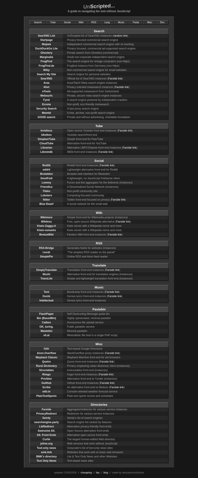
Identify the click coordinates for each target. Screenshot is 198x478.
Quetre (46, 361)
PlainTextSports (46, 395)
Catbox (46, 322)
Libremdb (46, 151)
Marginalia (46, 57)
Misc (149, 22)
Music (121, 22)
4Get (46, 87)
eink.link (46, 452)
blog (105, 472)
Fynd (46, 99)
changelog (86, 472)
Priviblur (46, 378)
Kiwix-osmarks (46, 230)
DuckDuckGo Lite (46, 48)
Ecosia (46, 104)
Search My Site (46, 74)
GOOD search (46, 117)
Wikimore (46, 217)
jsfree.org (46, 443)
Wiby (46, 70)
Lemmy (46, 182)
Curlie (46, 439)
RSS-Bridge (46, 248)
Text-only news (46, 447)
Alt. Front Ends (46, 435)
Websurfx (46, 95)
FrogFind (46, 61)
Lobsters (46, 195)
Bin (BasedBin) (46, 318)
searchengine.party (46, 422)
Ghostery (46, 52)
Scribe (46, 387)
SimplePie (46, 256)
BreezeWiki (46, 234)
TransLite (46, 278)
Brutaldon (46, 173)
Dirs (162, 22)
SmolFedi (46, 178)
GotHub (47, 383)
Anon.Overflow (46, 353)
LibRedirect (46, 426)
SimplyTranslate (46, 269)
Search (38, 22)
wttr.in (46, 391)
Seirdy (46, 417)
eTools (46, 91)
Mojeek (46, 44)
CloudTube (46, 143)
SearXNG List (46, 35)
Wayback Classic (46, 357)
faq (97, 472)
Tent (46, 291)
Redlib (46, 165)
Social (67, 22)
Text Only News (46, 460)
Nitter (46, 199)
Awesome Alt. (46, 430)
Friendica (46, 186)
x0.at (46, 335)
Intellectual (46, 300)
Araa (46, 82)
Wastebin (46, 330)
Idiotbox (46, 134)
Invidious (46, 130)
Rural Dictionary (46, 365)
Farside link (115, 78)
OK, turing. (46, 326)
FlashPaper (46, 313)
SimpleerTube (46, 139)
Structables (46, 370)
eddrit (46, 169)
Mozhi (46, 274)
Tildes (46, 191)
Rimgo (46, 374)
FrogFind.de (46, 65)
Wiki (81, 22)
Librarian (46, 147)
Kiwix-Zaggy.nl (46, 225)
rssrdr (46, 252)
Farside (46, 409)
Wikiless (46, 221)
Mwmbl (46, 112)
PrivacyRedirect (46, 413)
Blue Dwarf (46, 203)
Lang (107, 22)
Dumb (46, 296)
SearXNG (46, 78)
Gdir (46, 348)
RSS (93, 22)
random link (120, 35)
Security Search (46, 108)
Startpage (46, 39)
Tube (53, 22)
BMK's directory (46, 456)
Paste (136, 22)
